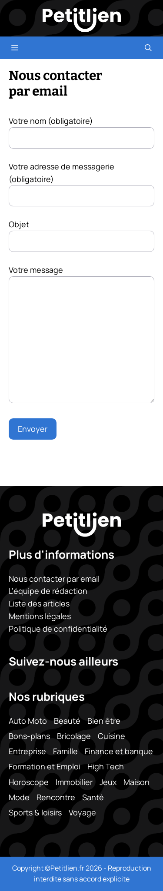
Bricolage (74, 736)
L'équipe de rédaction (48, 591)
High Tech (105, 766)
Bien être (103, 720)
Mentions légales (40, 616)
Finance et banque (119, 751)
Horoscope (29, 781)
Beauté (67, 720)
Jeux (108, 781)
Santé (93, 797)
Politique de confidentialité (58, 628)
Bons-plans (29, 736)
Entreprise (27, 751)
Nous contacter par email (54, 578)
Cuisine (111, 736)
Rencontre (56, 797)
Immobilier (74, 781)
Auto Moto (28, 720)
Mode (19, 797)
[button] (148, 47)
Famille (65, 751)
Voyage (82, 812)
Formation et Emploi (44, 766)
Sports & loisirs (35, 812)
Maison (136, 781)
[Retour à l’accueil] (82, 19)
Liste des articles (39, 603)
